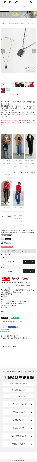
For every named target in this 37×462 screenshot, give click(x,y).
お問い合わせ (18, 420)
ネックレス (31, 23)
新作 (3, 6)
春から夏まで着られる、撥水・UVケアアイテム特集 (18, 9)
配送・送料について (19, 404)
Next (34, 51)
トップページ (4, 23)
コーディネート (31, 6)
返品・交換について (19, 436)
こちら (27, 251)
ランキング (10, 6)
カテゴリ (17, 6)
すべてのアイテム (13, 23)
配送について (18, 428)
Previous (3, 51)
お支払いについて (18, 412)
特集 (24, 6)
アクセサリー (23, 23)
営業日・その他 (18, 444)
